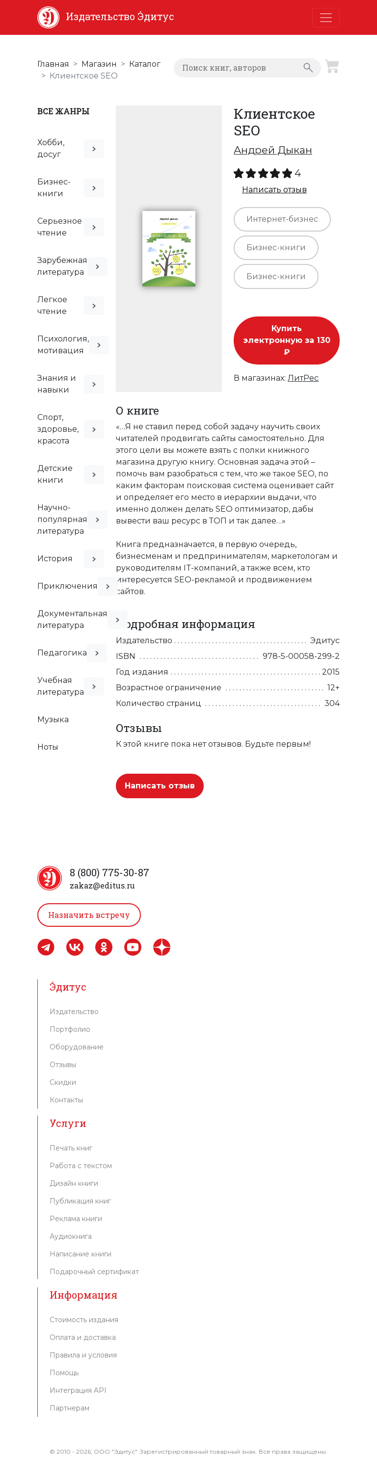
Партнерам (69, 1408)
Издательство (74, 1011)
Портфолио (70, 1029)
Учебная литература (60, 686)
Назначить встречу (89, 915)
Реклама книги (76, 1218)
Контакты (66, 1100)
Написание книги (80, 1254)
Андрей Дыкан (273, 150)
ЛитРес (303, 378)
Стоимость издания (84, 1319)
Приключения (67, 586)
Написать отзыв (274, 189)
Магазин (99, 64)
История (55, 558)
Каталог (145, 64)
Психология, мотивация (63, 344)
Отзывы (63, 1064)
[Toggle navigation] (326, 17)
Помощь (64, 1372)
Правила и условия (83, 1355)
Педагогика (62, 652)
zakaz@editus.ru (102, 885)
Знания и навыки (56, 383)
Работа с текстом (81, 1165)
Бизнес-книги (54, 187)
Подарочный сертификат (94, 1271)
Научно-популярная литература (62, 519)
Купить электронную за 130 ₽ (286, 340)
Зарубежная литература (62, 266)
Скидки (63, 1082)
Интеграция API (78, 1390)
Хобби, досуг (50, 148)
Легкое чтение (52, 305)
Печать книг (71, 1148)
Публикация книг (80, 1201)
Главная (53, 64)
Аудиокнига (71, 1236)
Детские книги (55, 474)
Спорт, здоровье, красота (58, 429)
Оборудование (77, 1047)
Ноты (47, 747)
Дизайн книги (74, 1183)
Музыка (53, 719)
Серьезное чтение (59, 226)
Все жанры (63, 111)
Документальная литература (72, 619)
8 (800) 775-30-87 (109, 872)
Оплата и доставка (83, 1337)
